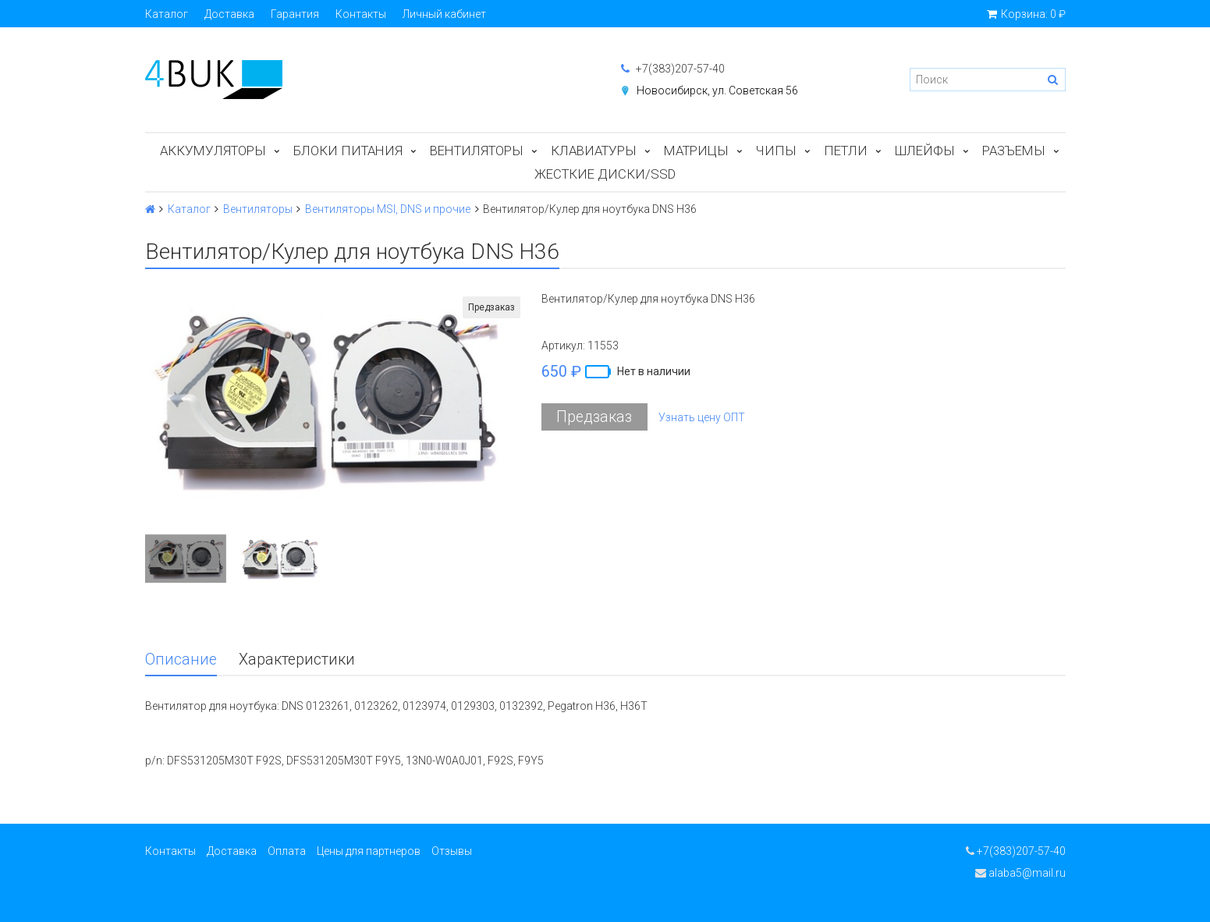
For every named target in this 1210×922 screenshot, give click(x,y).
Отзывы (451, 851)
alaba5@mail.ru (1020, 873)
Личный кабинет (444, 14)
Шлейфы (925, 150)
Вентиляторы (476, 150)
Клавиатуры (594, 150)
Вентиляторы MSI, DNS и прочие (387, 209)
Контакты (360, 14)
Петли (846, 150)
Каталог (166, 14)
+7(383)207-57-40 (673, 68)
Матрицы (696, 150)
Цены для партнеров (368, 851)
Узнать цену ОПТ (701, 417)
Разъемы (1013, 150)
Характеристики (297, 659)
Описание (181, 659)
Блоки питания (348, 150)
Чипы (776, 150)
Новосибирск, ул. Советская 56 (717, 90)
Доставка (229, 14)
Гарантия (295, 14)
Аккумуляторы (213, 150)
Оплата (287, 851)
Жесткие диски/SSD (605, 174)
